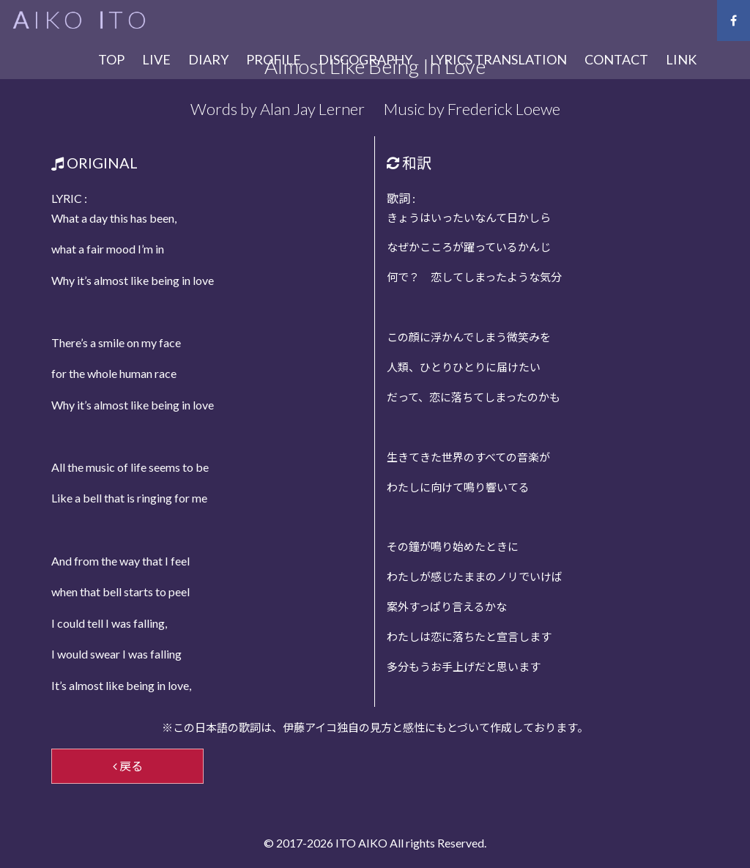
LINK (681, 59)
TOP (111, 59)
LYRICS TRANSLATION (498, 59)
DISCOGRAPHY (365, 59)
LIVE (156, 59)
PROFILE (273, 59)
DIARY (208, 59)
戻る (128, 766)
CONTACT (616, 59)
